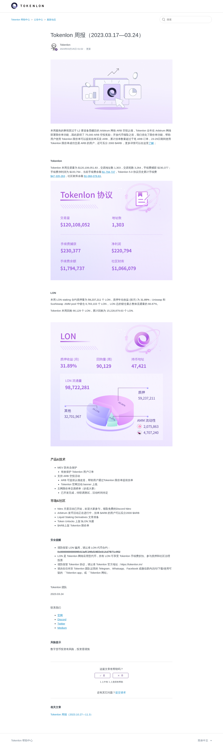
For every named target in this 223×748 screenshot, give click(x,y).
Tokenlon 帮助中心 (20, 19)
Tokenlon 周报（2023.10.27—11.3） (72, 714)
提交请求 (120, 692)
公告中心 (38, 19)
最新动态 (51, 19)
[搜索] (186, 19)
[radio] (102, 675)
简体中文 (203, 740)
